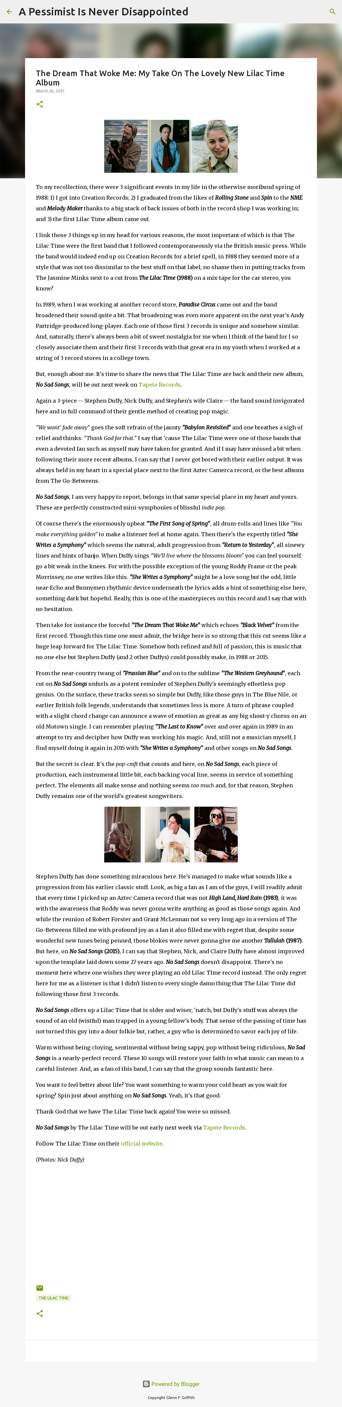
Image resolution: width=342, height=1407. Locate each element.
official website (141, 1143)
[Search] (198, 12)
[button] (40, 104)
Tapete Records (160, 384)
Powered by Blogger (171, 1384)
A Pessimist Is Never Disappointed (103, 11)
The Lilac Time (53, 1298)
